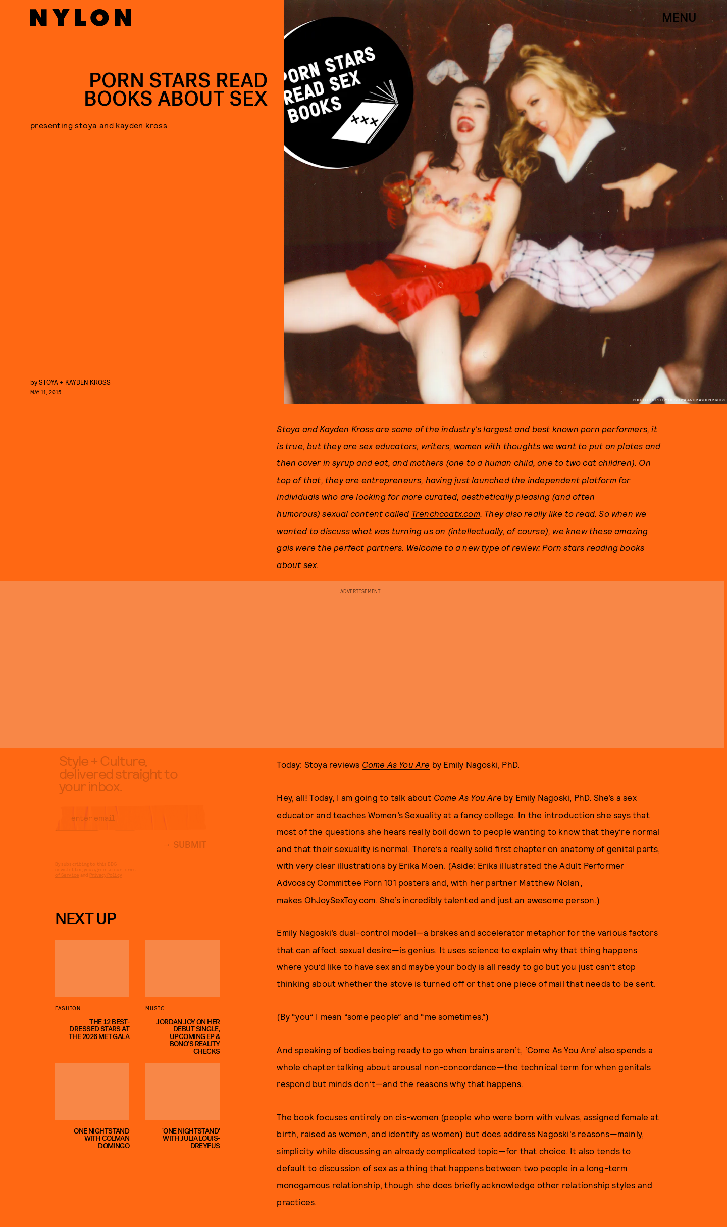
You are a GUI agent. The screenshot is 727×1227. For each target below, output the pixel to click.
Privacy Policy (105, 883)
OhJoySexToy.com (340, 899)
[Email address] (130, 826)
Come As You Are (396, 764)
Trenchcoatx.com (445, 513)
